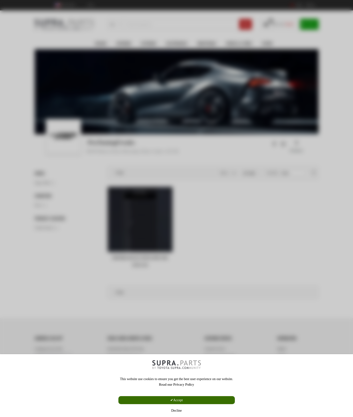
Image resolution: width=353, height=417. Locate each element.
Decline (176, 410)
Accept (178, 400)
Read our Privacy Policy (176, 384)
